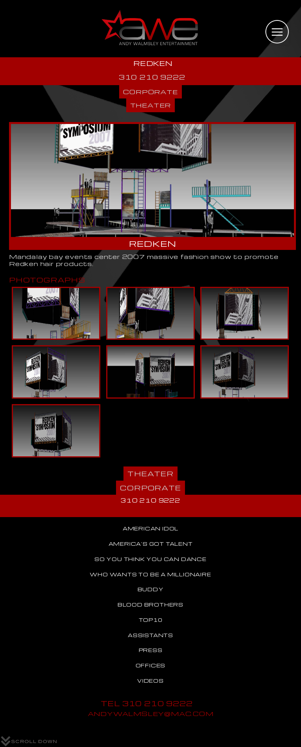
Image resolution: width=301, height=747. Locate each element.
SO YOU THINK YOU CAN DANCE (150, 559)
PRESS (151, 650)
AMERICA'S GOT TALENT (151, 544)
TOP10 (151, 620)
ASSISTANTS (150, 635)
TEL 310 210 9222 (147, 703)
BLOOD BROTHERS (150, 604)
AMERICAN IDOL (150, 528)
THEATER (150, 105)
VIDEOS (150, 681)
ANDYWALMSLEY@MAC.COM (151, 713)
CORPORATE (150, 91)
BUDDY (151, 589)
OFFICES (151, 665)
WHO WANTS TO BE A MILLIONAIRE (150, 574)
